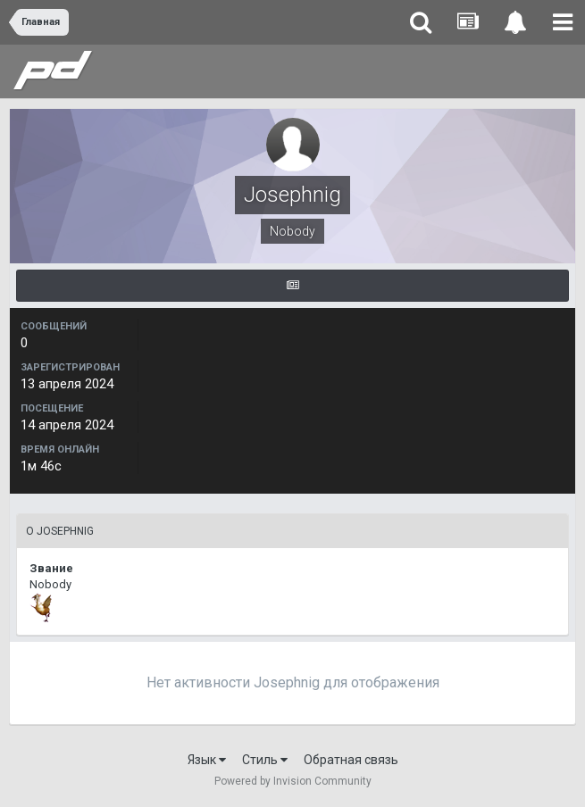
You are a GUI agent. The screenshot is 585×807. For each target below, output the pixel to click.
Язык (207, 760)
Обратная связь (351, 760)
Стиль (265, 760)
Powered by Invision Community (293, 781)
